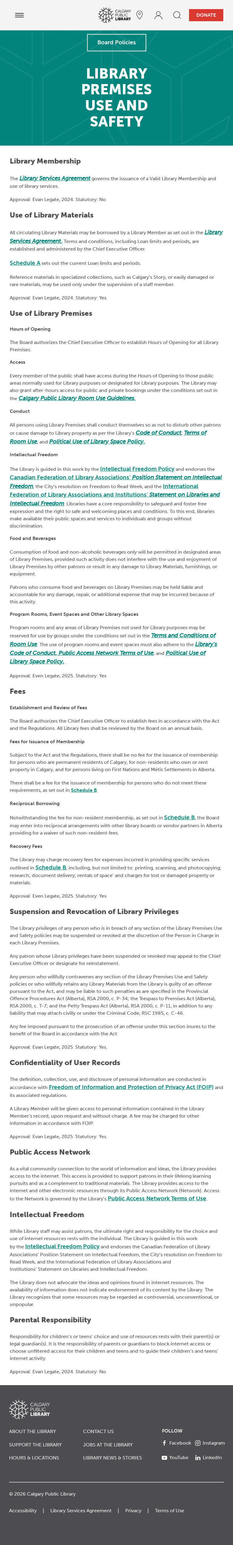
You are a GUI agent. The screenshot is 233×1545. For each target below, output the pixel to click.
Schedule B (84, 790)
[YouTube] (176, 1457)
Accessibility (23, 1510)
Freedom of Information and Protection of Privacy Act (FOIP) (131, 1087)
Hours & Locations (34, 1458)
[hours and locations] (139, 15)
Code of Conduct (158, 432)
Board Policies (116, 42)
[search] (177, 15)
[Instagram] (209, 1443)
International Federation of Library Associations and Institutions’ (115, 495)
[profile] (158, 15)
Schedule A (25, 262)
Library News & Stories (112, 1458)
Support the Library (35, 1445)
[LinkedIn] (209, 1457)
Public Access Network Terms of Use (106, 652)
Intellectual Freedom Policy (137, 468)
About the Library (32, 1431)
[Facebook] (176, 1443)
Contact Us (98, 1431)
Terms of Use (169, 1510)
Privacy (133, 1510)
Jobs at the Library (108, 1445)
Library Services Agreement (81, 1510)
